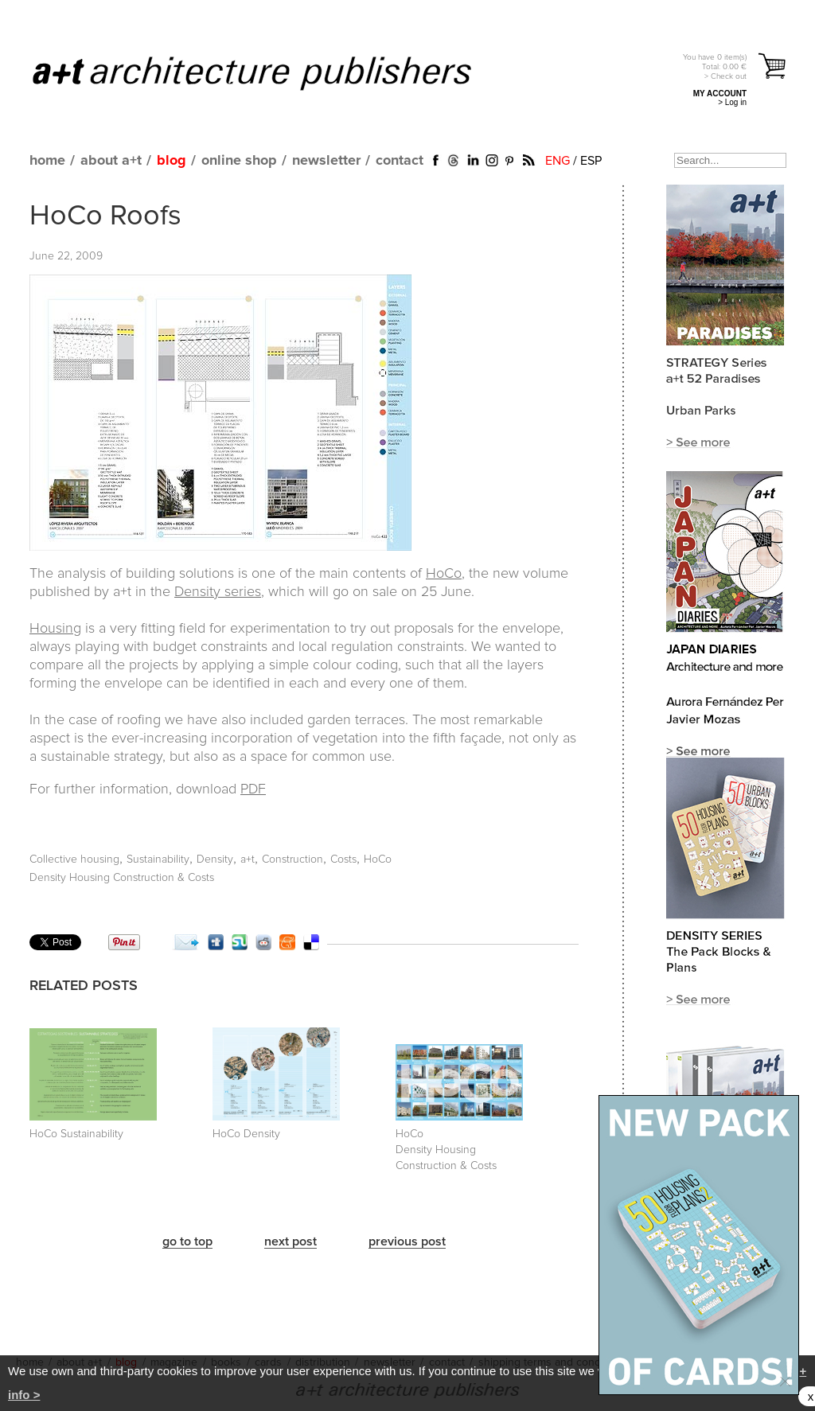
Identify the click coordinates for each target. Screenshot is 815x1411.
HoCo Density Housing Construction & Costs (446, 1149)
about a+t (111, 161)
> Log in (732, 102)
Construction (292, 859)
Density (215, 859)
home (47, 161)
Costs (343, 859)
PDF (253, 789)
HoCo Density (246, 1134)
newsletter (326, 161)
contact (399, 161)
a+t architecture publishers (271, 72)
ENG (557, 160)
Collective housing (74, 859)
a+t (247, 859)
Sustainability (158, 859)
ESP (591, 160)
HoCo (444, 574)
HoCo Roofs (105, 216)
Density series (217, 592)
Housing (55, 629)
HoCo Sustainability (76, 1134)
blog (171, 161)
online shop (239, 161)
